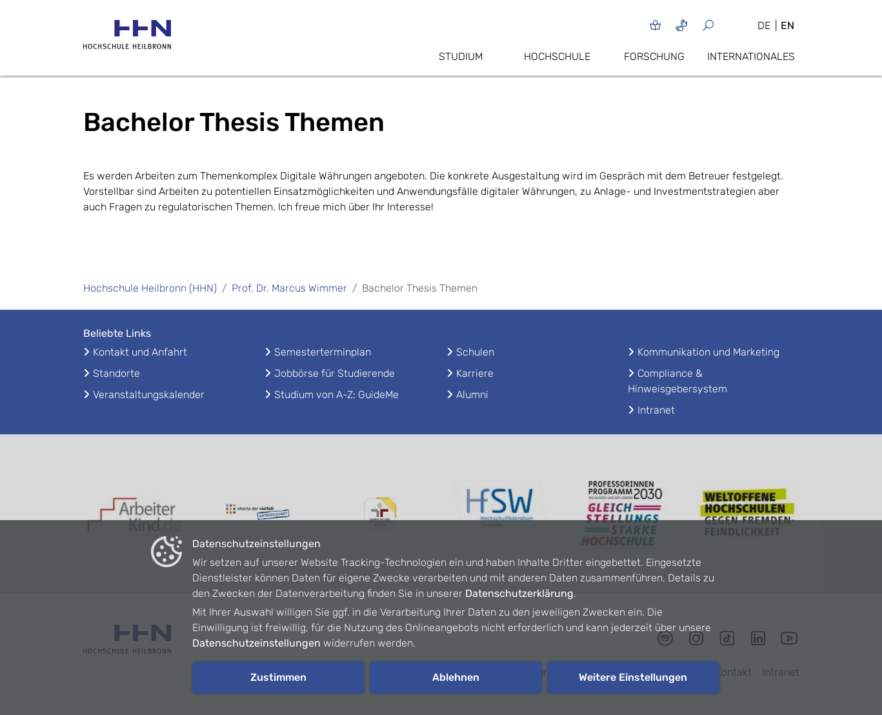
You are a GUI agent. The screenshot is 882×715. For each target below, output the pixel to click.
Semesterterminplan (322, 352)
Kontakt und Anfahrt (140, 352)
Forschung (654, 56)
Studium (461, 56)
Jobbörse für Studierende (334, 373)
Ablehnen (455, 677)
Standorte (116, 373)
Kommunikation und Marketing (708, 352)
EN (787, 25)
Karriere (475, 373)
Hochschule (557, 56)
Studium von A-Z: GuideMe (336, 394)
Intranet (656, 410)
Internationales (751, 56)
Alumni (472, 394)
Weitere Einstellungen (633, 677)
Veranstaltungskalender (149, 394)
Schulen (475, 352)
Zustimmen (278, 677)
